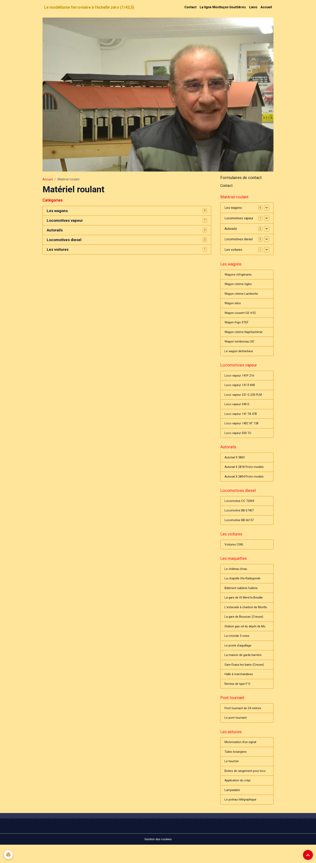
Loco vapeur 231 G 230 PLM (245, 400)
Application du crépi (238, 798)
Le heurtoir (232, 778)
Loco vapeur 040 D (238, 409)
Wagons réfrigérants (239, 276)
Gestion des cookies (158, 857)
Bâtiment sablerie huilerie (242, 599)
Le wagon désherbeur (240, 355)
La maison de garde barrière (244, 668)
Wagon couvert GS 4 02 (241, 315)
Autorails (55, 230)
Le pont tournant (236, 733)
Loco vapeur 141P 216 (241, 380)
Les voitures (58, 249)
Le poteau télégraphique (242, 817)
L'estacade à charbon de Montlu (247, 619)
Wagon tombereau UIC (240, 345)
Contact (190, 7)
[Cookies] (8, 854)
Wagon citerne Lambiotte (242, 295)
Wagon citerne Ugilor (239, 285)
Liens (253, 7)
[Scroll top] (308, 855)
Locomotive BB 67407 (240, 519)
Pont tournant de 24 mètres (244, 723)
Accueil (266, 7)
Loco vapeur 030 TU (239, 439)
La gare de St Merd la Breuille (245, 609)
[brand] (89, 7)
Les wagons (57, 210)
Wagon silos (233, 305)
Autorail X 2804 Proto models (245, 484)
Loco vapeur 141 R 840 (241, 390)
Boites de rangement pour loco (246, 788)
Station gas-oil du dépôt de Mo (246, 639)
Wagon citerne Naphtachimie (245, 335)
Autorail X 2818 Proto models (245, 474)
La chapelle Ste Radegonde (244, 589)
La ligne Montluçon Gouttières (223, 7)
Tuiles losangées (237, 768)
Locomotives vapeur (65, 220)
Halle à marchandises (240, 688)
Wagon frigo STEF (237, 325)
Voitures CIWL (235, 554)
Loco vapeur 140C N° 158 (243, 429)
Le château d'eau (236, 579)
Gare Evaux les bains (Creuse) (246, 678)
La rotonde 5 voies (238, 649)
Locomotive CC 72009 (240, 509)
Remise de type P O (239, 698)
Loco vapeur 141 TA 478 (242, 419)
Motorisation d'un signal (241, 758)
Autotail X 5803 (235, 464)
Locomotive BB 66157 (240, 529)
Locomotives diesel (64, 239)
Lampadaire (233, 808)
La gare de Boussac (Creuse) (245, 629)
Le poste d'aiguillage (239, 658)
